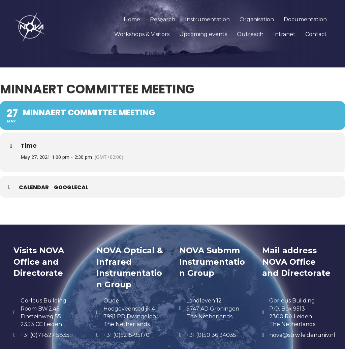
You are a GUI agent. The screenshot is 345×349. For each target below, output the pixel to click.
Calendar (34, 187)
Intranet (284, 34)
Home (132, 19)
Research (162, 19)
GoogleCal (71, 187)
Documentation (305, 19)
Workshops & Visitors (141, 34)
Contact (316, 34)
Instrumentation (207, 19)
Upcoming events (203, 34)
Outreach (250, 34)
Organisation (257, 19)
